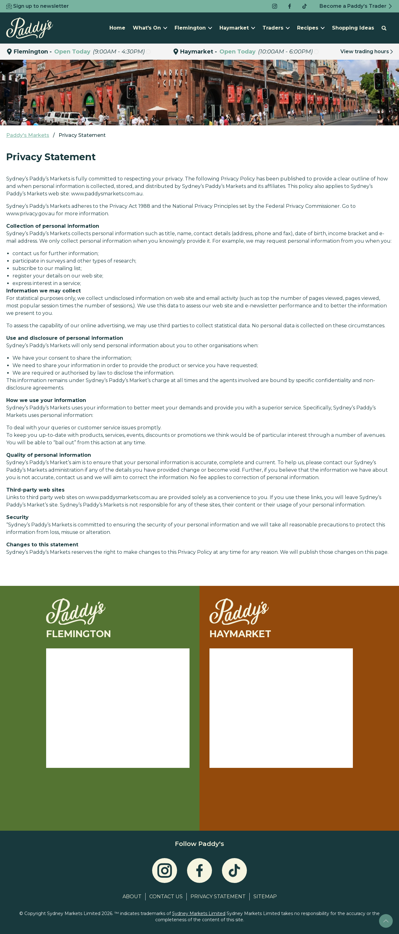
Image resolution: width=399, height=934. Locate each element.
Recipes (310, 28)
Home (117, 28)
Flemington (193, 28)
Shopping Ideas (353, 28)
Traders (276, 28)
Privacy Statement (218, 896)
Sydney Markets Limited (198, 913)
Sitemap (265, 896)
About (132, 896)
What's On (150, 28)
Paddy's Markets (27, 135)
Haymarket (237, 28)
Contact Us (166, 896)
